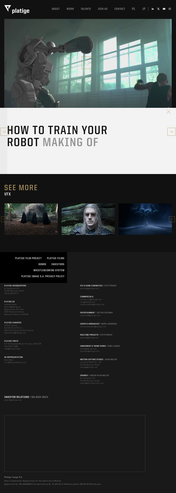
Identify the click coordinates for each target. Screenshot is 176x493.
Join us (103, 9)
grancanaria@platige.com (15, 333)
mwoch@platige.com (13, 400)
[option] (31, 219)
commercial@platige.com (91, 300)
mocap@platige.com (89, 367)
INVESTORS (57, 264)
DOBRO (42, 264)
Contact (119, 9)
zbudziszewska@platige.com (92, 305)
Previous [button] (4, 219)
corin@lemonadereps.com (15, 362)
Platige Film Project (28, 258)
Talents (86, 9)
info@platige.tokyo (12, 349)
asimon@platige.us (12, 307)
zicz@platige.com (87, 302)
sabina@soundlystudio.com (92, 383)
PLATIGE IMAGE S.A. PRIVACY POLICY (42, 276)
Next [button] (172, 219)
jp (144, 9)
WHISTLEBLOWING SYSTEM (49, 270)
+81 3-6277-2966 (11, 346)
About (56, 9)
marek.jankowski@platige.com (93, 327)
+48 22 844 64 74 (11, 293)
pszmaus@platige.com (90, 351)
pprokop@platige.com (89, 289)
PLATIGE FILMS (55, 258)
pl (133, 9)
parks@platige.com (88, 349)
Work (70, 9)
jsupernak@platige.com (90, 316)
